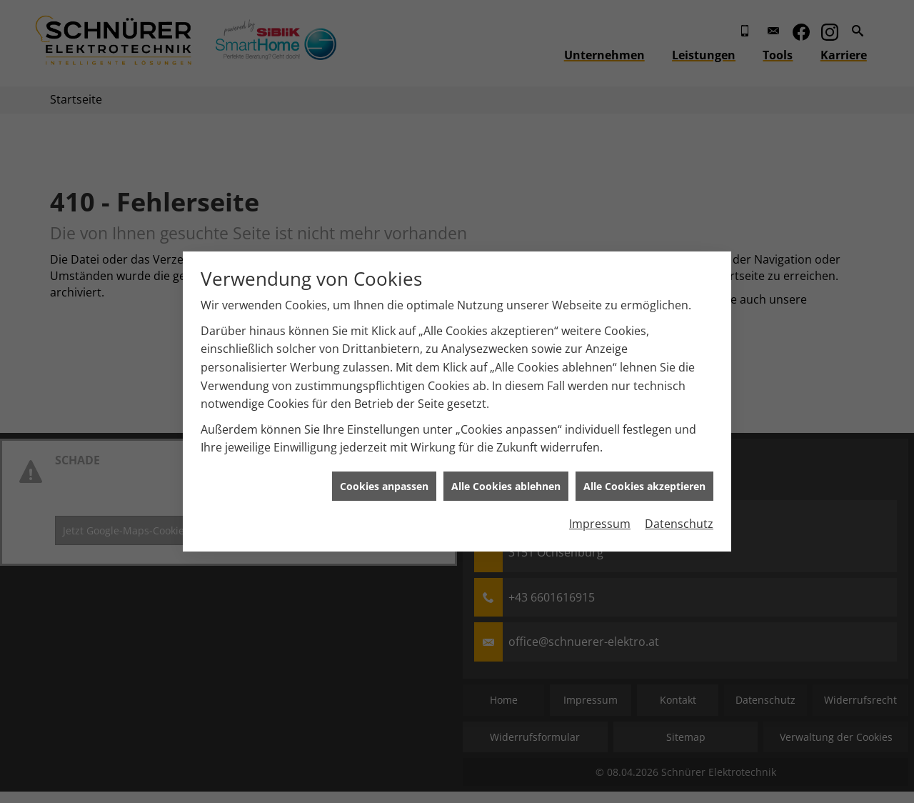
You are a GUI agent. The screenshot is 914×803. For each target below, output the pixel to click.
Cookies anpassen (384, 482)
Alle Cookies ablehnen (506, 482)
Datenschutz (679, 521)
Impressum (600, 521)
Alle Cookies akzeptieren (644, 482)
